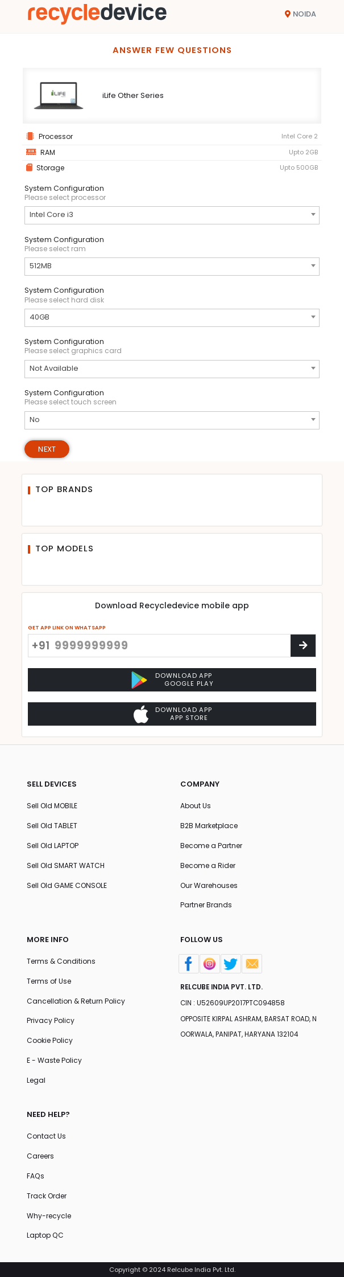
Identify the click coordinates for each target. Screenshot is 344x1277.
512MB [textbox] (41, 265)
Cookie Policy (50, 1040)
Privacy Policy (50, 1020)
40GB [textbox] (39, 317)
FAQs (35, 1176)
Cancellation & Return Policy (76, 1001)
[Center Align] (303, 646)
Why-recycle (49, 1216)
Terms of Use (49, 981)
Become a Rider (207, 865)
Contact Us (46, 1136)
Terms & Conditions (61, 961)
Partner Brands (206, 905)
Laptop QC (45, 1235)
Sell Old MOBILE (52, 806)
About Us (195, 806)
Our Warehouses (209, 885)
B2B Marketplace (209, 825)
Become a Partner (211, 845)
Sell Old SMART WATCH (66, 865)
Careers (40, 1156)
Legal (36, 1080)
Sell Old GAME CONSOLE (67, 885)
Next (47, 449)
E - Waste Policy (54, 1060)
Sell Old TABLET (52, 825)
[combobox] (172, 215)
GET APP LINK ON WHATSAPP (67, 627)
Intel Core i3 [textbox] (51, 214)
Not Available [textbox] (54, 368)
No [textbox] (35, 419)
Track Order (47, 1196)
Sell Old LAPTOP (52, 845)
